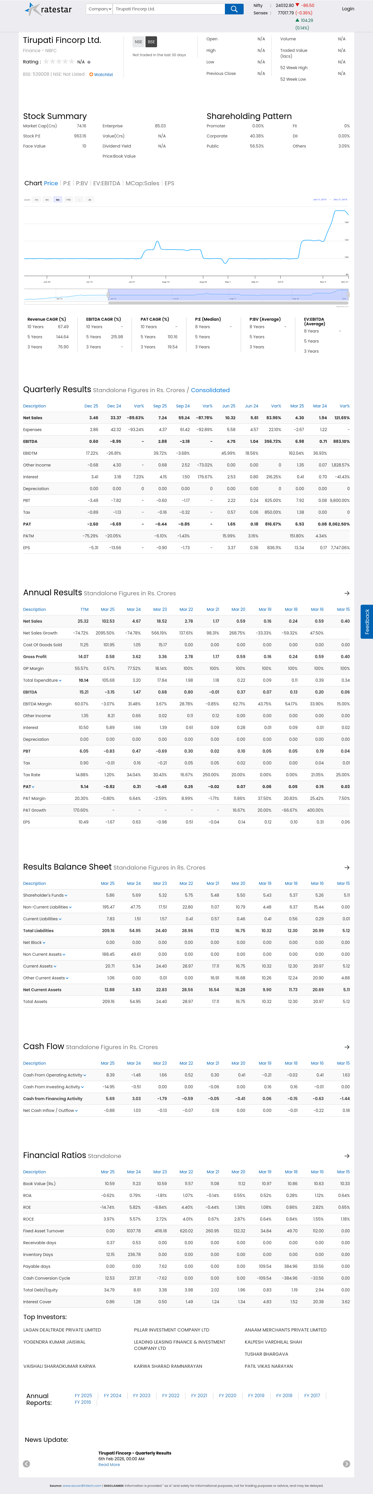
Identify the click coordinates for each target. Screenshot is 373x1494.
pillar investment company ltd (171, 1330)
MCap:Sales (142, 183)
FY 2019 (256, 1395)
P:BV (82, 183)
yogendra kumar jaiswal (54, 1342)
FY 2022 (170, 1395)
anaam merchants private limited (286, 1330)
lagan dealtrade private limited (62, 1330)
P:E (67, 183)
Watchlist (103, 75)
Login (348, 8)
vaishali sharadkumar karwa (59, 1366)
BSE (151, 42)
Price (51, 183)
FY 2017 (312, 1395)
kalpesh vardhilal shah (273, 1342)
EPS (169, 183)
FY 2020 (227, 1395)
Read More (109, 1464)
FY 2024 (112, 1395)
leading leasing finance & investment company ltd (179, 1345)
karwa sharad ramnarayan (168, 1366)
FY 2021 (199, 1395)
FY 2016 (83, 1402)
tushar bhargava (266, 1354)
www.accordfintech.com (82, 1485)
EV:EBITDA (106, 183)
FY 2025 (83, 1395)
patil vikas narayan (269, 1366)
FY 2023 (142, 1395)
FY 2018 (284, 1395)
